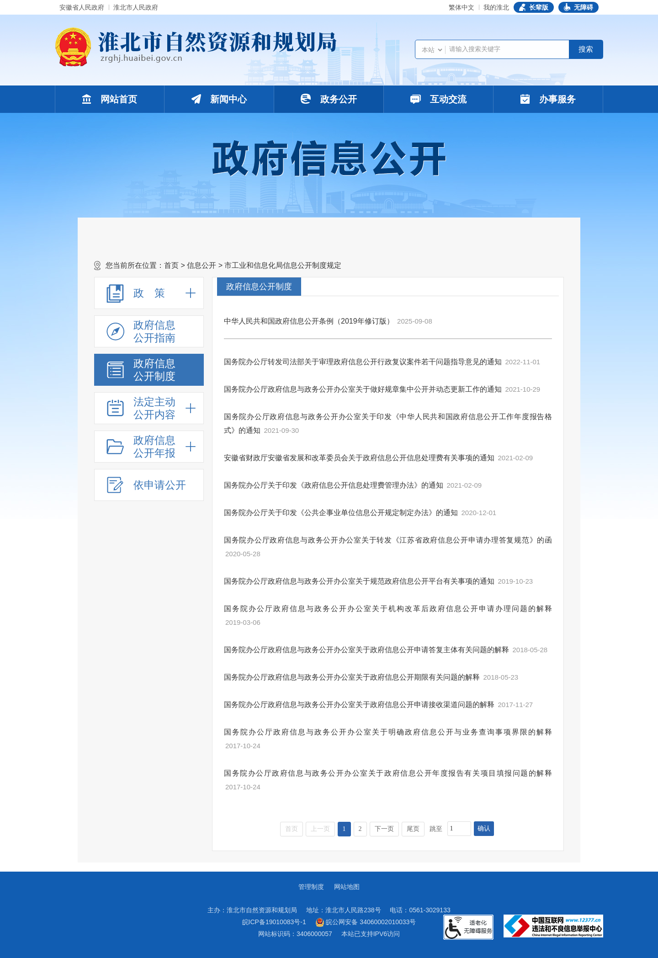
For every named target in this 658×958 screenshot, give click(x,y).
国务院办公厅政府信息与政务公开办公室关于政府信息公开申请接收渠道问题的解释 (359, 704)
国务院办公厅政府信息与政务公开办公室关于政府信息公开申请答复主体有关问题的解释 (366, 650)
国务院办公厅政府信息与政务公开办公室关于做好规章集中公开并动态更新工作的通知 (363, 389)
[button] (534, 7)
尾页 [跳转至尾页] (413, 828)
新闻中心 (219, 99)
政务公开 (329, 99)
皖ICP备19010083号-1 (274, 922)
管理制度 (311, 886)
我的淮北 (496, 7)
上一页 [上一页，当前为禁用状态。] (320, 828)
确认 (484, 828)
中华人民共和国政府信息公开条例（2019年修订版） (309, 321)
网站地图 (347, 886)
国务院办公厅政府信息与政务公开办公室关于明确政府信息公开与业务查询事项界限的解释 (388, 732)
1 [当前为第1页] (344, 828)
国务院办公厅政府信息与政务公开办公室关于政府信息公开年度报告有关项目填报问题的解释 (388, 773)
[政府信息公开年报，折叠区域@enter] (149, 447)
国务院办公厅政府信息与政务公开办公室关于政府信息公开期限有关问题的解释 (352, 677)
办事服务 (548, 99)
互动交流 (438, 99)
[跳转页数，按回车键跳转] (459, 828)
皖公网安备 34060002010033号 (365, 922)
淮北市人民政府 (135, 7)
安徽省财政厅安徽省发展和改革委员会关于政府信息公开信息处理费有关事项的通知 (359, 458)
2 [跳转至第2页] (360, 828)
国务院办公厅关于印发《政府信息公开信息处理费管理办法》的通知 (333, 485)
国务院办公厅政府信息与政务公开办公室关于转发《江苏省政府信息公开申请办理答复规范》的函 (388, 540)
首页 (171, 265)
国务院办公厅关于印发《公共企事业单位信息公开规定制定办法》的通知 (341, 512)
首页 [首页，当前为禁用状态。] (291, 828)
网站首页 (109, 99)
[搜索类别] (432, 50)
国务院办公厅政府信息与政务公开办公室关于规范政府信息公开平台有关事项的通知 (359, 581)
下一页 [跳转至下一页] (384, 828)
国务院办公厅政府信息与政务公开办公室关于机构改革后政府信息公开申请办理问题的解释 (388, 608)
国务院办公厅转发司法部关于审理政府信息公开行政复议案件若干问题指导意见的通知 (363, 362)
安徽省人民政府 (81, 7)
